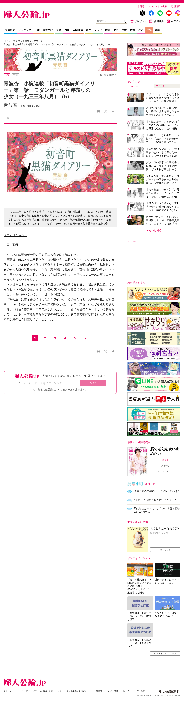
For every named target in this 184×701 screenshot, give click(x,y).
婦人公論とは (10, 691)
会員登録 (156, 21)
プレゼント (138, 21)
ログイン (173, 21)
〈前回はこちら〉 (15, 235)
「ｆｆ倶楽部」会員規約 (76, 691)
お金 (67, 30)
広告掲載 (141, 691)
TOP (6, 41)
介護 (58, 30)
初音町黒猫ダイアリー (29, 41)
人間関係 (78, 30)
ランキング (24, 30)
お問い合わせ (127, 691)
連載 (157, 30)
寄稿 (15, 75)
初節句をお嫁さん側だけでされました (155, 499)
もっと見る (155, 230)
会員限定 (10, 30)
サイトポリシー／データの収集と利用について (40, 691)
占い (140, 30)
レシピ (98, 30)
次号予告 (165, 466)
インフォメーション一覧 (165, 653)
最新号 (141, 6)
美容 (116, 30)
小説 (149, 30)
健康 (107, 30)
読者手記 (48, 30)
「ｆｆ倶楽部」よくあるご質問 (104, 691)
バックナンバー (165, 471)
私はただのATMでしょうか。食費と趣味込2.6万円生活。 (157, 510)
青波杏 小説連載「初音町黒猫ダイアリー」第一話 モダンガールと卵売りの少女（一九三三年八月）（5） (57, 44)
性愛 (124, 30)
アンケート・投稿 (157, 6)
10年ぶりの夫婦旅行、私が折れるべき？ (157, 491)
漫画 (88, 30)
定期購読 (175, 6)
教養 (132, 30)
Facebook (113, 111)
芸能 (36, 30)
